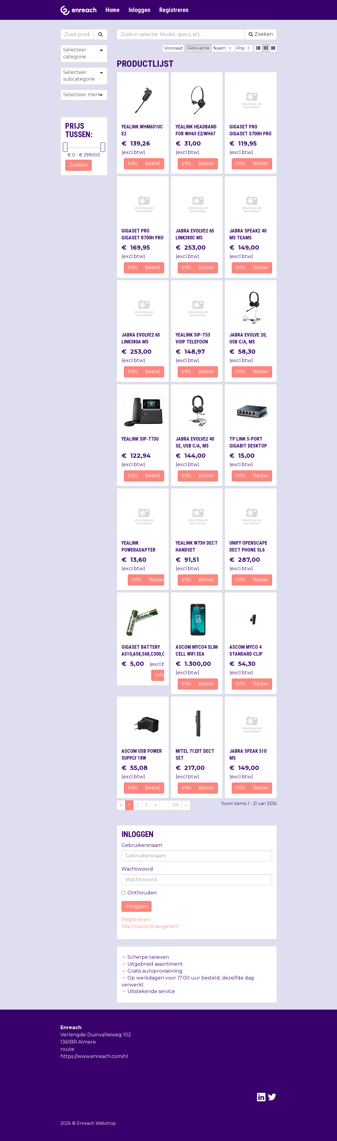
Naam (223, 48)
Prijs (243, 48)
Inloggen (139, 10)
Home (113, 10)
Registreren (173, 10)
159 (175, 805)
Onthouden (139, 893)
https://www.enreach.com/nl (94, 1056)
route (67, 1049)
